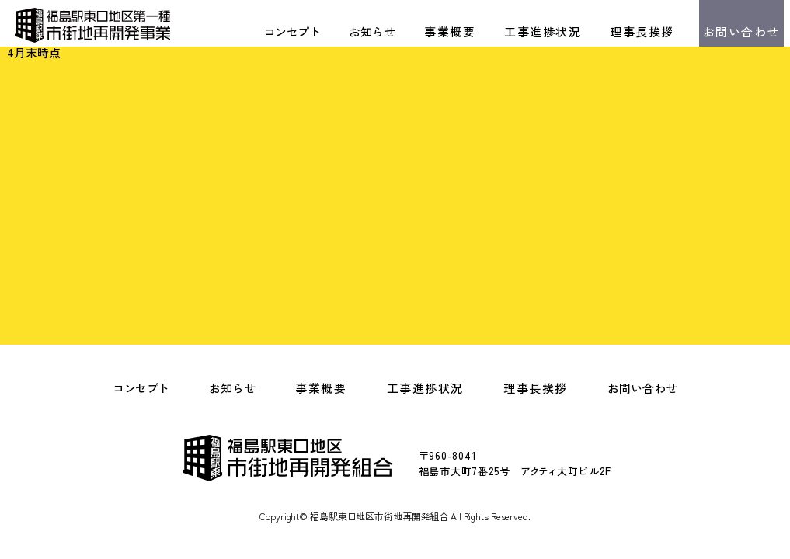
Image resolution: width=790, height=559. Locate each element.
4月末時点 (34, 52)
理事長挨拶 (642, 31)
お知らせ (372, 31)
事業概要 (449, 31)
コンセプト (292, 31)
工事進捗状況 (542, 31)
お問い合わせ (741, 31)
